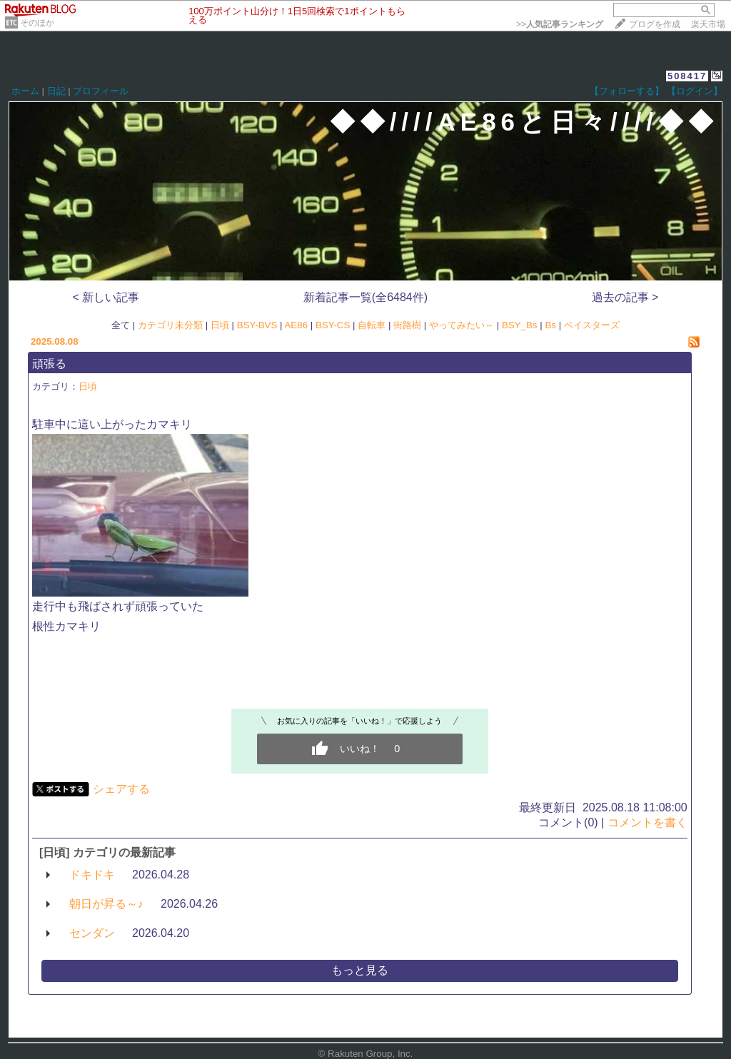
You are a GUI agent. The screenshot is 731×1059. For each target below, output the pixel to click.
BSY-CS (333, 325)
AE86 (296, 325)
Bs (550, 325)
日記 (56, 91)
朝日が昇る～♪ (106, 904)
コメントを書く (647, 822)
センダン (92, 933)
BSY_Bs (520, 325)
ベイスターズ (592, 325)
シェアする (121, 789)
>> (559, 24)
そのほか (37, 23)
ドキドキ (92, 874)
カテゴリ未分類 (170, 325)
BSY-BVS (257, 325)
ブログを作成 (654, 24)
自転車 (371, 325)
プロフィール (100, 91)
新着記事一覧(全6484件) (365, 297)
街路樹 (407, 325)
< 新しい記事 (106, 297)
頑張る (49, 364)
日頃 (220, 325)
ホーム (25, 91)
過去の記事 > (625, 297)
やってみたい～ (461, 325)
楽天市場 (708, 24)
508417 (687, 76)
